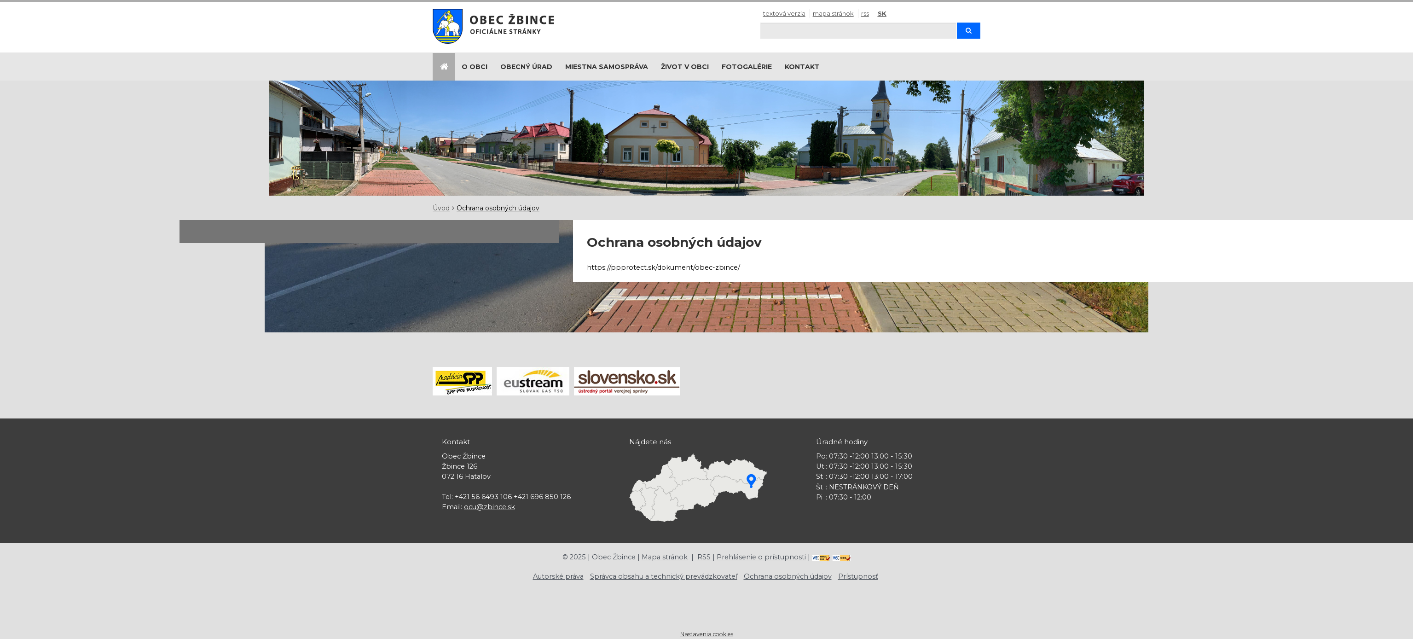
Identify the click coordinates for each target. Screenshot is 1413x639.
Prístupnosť (858, 576)
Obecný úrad (526, 67)
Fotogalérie (747, 67)
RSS (865, 13)
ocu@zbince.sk (489, 507)
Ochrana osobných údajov (498, 208)
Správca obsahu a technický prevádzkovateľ (663, 576)
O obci (474, 67)
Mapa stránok (833, 13)
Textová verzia (784, 13)
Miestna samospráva (606, 67)
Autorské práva (558, 576)
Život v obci (685, 67)
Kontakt (802, 67)
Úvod (441, 208)
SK (882, 13)
